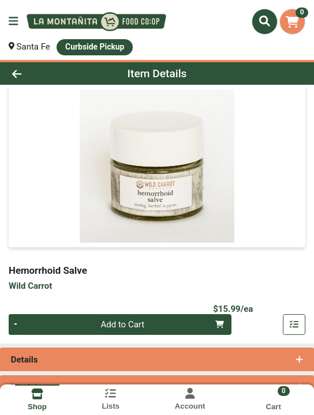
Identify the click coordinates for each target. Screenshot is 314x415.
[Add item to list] (294, 324)
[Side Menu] (13, 22)
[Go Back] (46, 73)
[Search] (264, 21)
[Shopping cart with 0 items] (292, 22)
